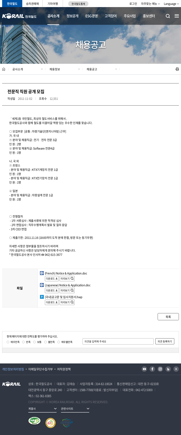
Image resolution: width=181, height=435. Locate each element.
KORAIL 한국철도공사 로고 (19, 16)
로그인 (133, 3)
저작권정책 (64, 369)
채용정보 (54, 69)
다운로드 (50, 278)
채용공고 (92, 69)
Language (170, 3)
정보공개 (72, 15)
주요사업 (130, 15)
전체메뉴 (177, 16)
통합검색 (168, 16)
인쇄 (177, 69)
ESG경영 (91, 15)
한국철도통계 (78, 3)
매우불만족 (66, 341)
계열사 (32, 409)
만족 (28, 341)
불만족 (51, 341)
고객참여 (110, 15)
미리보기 (65, 278)
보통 (39, 341)
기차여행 (53, 3)
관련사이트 (67, 409)
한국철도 (12, 3)
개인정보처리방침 (13, 369)
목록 (168, 317)
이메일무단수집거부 (40, 369)
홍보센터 (149, 15)
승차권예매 (32, 3)
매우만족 (15, 341)
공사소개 (53, 15)
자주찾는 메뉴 (149, 3)
